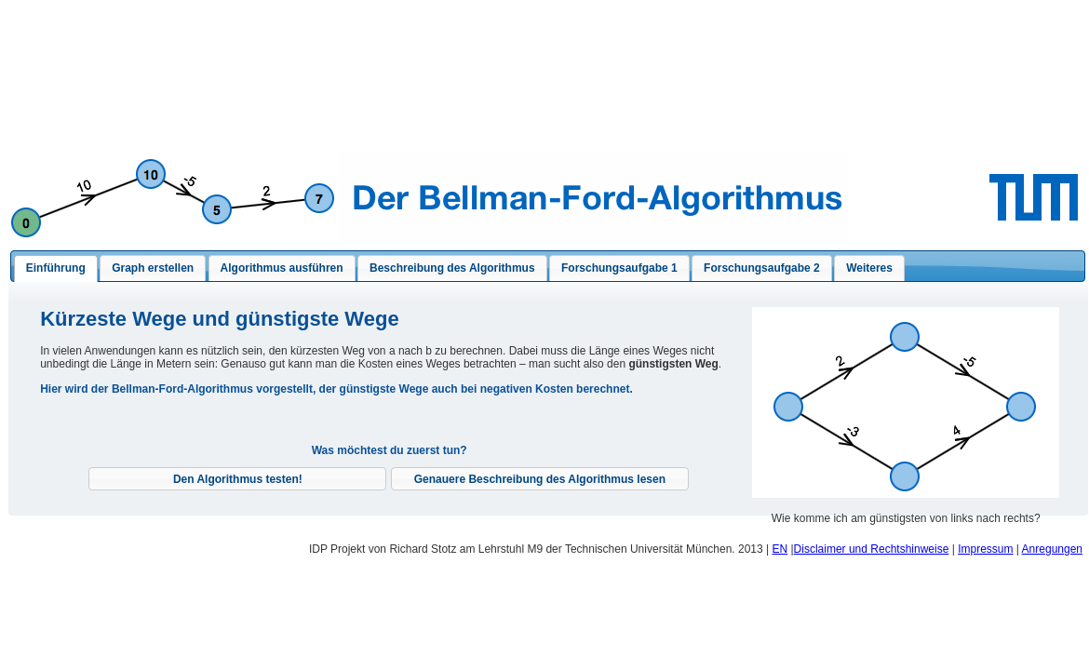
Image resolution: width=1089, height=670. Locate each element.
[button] (237, 479)
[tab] (56, 269)
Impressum (985, 549)
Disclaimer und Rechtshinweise (871, 549)
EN (779, 549)
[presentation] (56, 269)
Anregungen (1052, 549)
